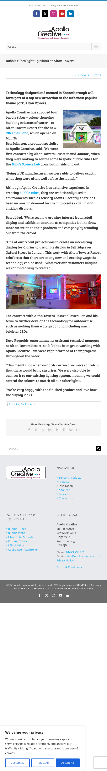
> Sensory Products (68, 477)
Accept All (67, 762)
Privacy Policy (65, 560)
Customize (17, 762)
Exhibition (14, 404)
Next (96, 75)
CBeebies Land (17, 133)
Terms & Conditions (69, 567)
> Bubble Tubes (16, 529)
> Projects (62, 481)
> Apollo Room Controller (22, 549)
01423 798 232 (37, 5)
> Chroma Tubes (16, 541)
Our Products (28, 404)
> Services (62, 494)
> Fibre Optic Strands (19, 537)
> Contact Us (64, 498)
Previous (83, 75)
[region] (42, 748)
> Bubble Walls (15, 533)
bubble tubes (29, 192)
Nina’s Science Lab (26, 164)
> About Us (63, 490)
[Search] (98, 448)
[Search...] (51, 448)
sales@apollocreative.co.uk (63, 5)
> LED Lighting (15, 545)
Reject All (43, 762)
